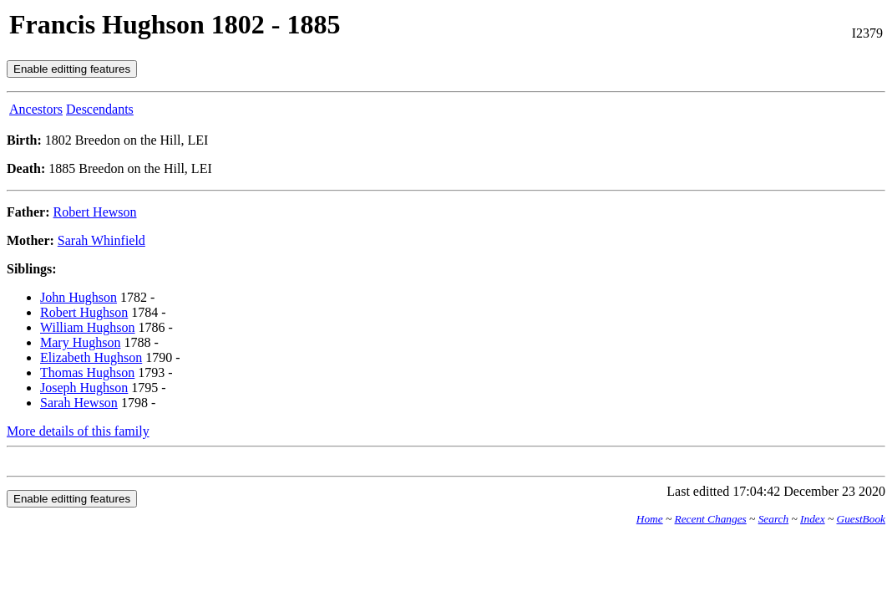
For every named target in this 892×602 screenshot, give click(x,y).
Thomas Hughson (87, 372)
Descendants (100, 109)
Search (773, 519)
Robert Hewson (95, 212)
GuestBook (861, 519)
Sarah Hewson (79, 402)
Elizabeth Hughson (91, 357)
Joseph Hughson (84, 387)
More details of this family (78, 431)
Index (812, 519)
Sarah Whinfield (101, 240)
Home (649, 519)
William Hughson (87, 327)
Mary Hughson (80, 342)
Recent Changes (711, 519)
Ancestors (36, 109)
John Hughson (78, 297)
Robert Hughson (84, 312)
